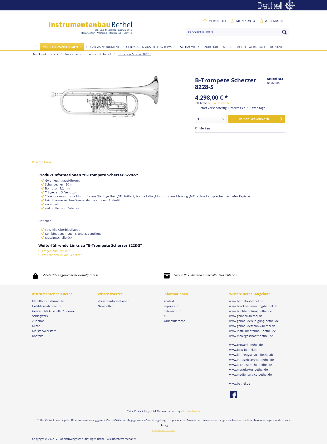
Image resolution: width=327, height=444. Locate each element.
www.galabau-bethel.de (246, 316)
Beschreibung (42, 162)
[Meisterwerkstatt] (251, 46)
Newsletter (105, 306)
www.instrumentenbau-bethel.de (252, 331)
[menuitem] (215, 21)
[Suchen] (284, 32)
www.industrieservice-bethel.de (251, 360)
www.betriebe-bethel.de (246, 301)
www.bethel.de (239, 383)
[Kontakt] (277, 46)
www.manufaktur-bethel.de (248, 369)
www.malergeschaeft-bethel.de (251, 336)
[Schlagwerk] (190, 46)
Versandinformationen (113, 301)
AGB (166, 316)
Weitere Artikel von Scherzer (60, 255)
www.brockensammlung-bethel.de (253, 306)
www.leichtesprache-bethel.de (250, 365)
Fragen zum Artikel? (54, 251)
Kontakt (169, 301)
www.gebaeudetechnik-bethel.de (252, 326)
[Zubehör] (211, 46)
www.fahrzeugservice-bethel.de (251, 355)
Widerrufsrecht (174, 321)
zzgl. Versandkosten (219, 103)
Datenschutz (172, 311)
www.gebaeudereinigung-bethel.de (254, 321)
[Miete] (227, 46)
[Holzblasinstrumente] (104, 46)
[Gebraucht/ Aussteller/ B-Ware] (151, 46)
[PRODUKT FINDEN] (237, 32)
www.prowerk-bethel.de (246, 345)
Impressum (171, 306)
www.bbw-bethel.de (243, 350)
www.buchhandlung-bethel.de (250, 311)
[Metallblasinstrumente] (62, 46)
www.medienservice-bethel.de (250, 374)
